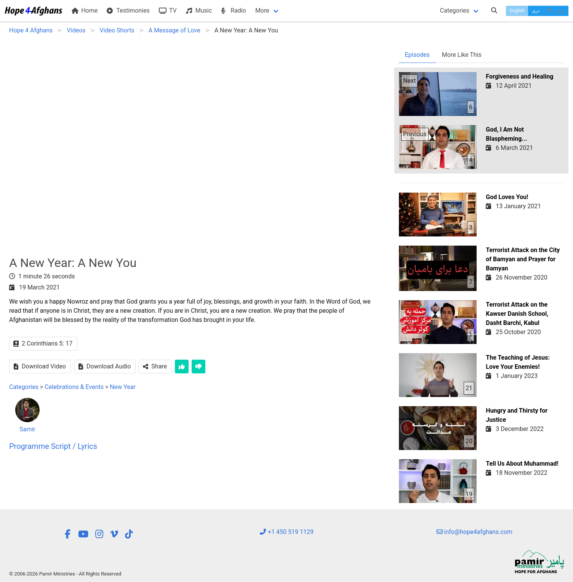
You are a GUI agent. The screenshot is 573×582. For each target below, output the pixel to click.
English (517, 10)
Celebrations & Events (74, 387)
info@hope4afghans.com (475, 531)
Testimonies (128, 10)
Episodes (417, 54)
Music (199, 10)
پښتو (556, 10)
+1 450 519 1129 (286, 531)
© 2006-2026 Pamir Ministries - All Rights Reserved (65, 574)
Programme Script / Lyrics (53, 446)
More (262, 10)
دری (535, 10)
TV (168, 10)
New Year (123, 387)
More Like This (462, 54)
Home (85, 10)
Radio (233, 10)
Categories (454, 10)
